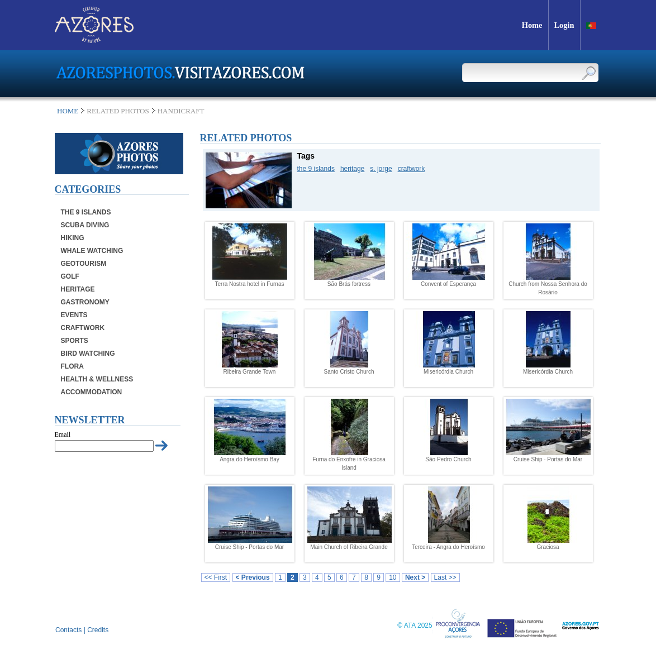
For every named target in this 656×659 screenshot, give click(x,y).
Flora (72, 366)
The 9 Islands (86, 212)
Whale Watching (92, 251)
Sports (74, 341)
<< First (216, 577)
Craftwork (83, 328)
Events (74, 315)
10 (392, 577)
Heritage (78, 289)
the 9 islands (316, 169)
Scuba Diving (85, 225)
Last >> (445, 577)
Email (63, 434)
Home (67, 111)
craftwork (411, 169)
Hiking (72, 238)
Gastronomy (85, 302)
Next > (415, 577)
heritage (352, 169)
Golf (70, 276)
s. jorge (381, 169)
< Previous (253, 577)
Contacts (68, 630)
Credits (97, 630)
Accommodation (91, 392)
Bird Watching (88, 353)
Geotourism (84, 264)
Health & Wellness (97, 379)
